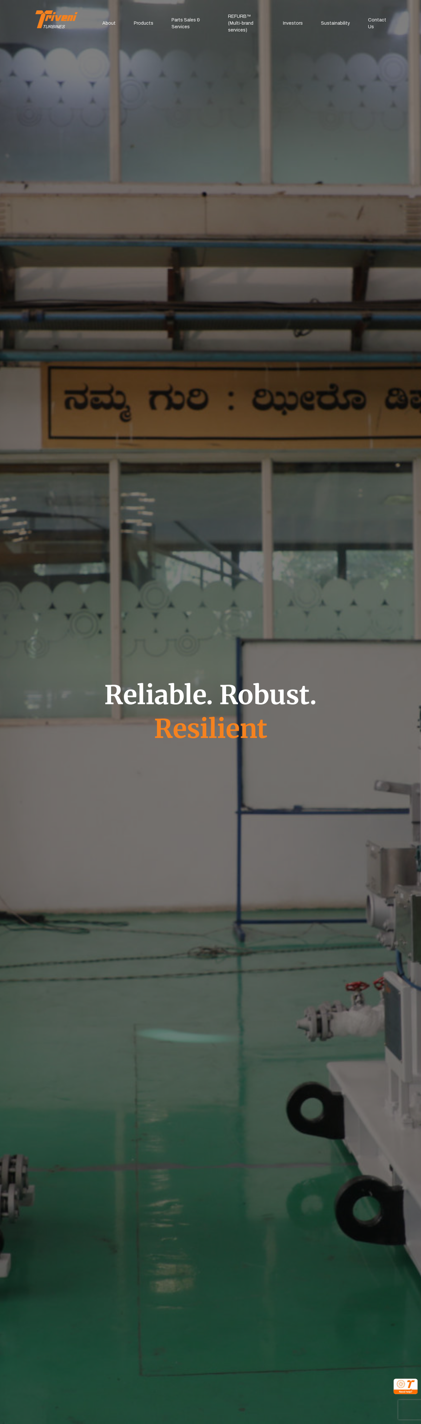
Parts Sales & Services (186, 23)
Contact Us (377, 23)
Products (143, 23)
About (109, 23)
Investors (293, 23)
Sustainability (335, 23)
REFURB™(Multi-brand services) (240, 23)
